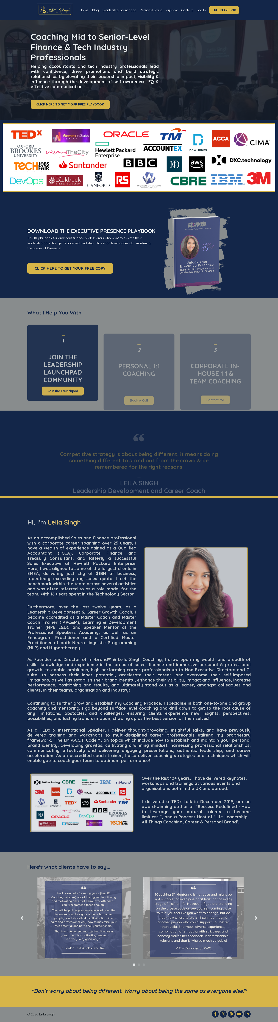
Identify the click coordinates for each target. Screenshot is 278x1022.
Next (256, 918)
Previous (22, 918)
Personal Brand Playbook (159, 10)
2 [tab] (139, 964)
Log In (201, 10)
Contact (187, 10)
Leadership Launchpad (119, 10)
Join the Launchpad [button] (63, 406)
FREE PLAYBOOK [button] (224, 10)
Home (83, 10)
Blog (95, 10)
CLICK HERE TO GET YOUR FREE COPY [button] (70, 268)
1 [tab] (134, 964)
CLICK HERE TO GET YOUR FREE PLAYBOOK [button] (70, 104)
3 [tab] (144, 964)
